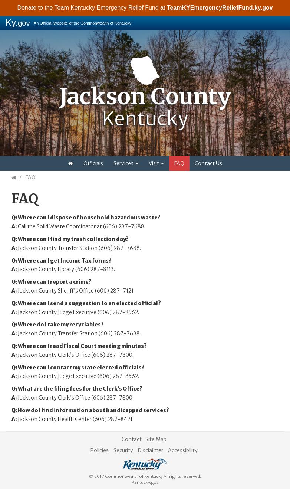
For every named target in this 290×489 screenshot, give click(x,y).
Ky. (18, 22)
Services (125, 163)
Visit (156, 163)
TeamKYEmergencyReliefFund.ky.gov (220, 7)
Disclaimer (150, 450)
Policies (99, 450)
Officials (93, 163)
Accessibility (183, 450)
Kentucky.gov (145, 482)
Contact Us (208, 163)
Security (123, 450)
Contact (132, 439)
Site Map (156, 439)
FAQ (179, 163)
